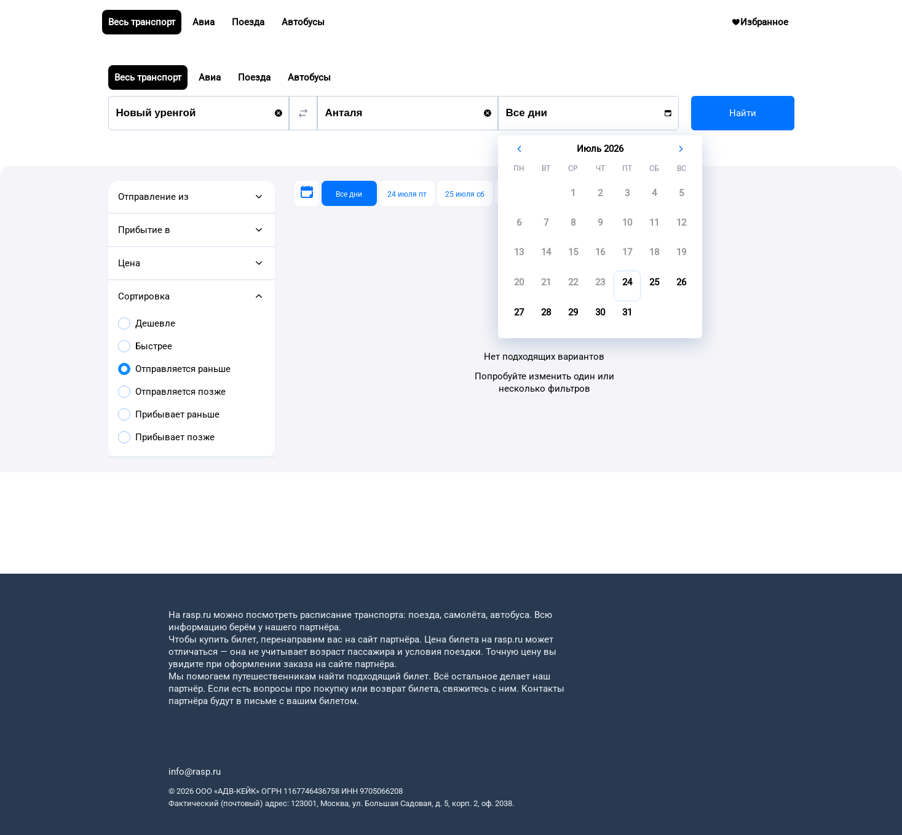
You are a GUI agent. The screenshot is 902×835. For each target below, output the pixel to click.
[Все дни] (349, 193)
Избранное (764, 25)
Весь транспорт (147, 77)
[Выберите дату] (307, 193)
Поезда (254, 77)
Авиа (210, 77)
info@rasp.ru (194, 771)
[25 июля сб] (465, 193)
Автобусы (309, 77)
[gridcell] (573, 197)
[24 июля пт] (407, 193)
